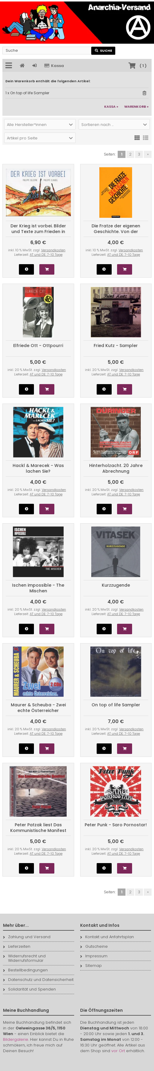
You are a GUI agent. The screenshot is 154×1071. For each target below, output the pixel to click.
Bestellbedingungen (25, 970)
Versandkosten (53, 250)
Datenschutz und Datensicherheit (38, 979)
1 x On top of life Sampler (27, 92)
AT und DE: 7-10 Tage (46, 254)
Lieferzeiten (16, 946)
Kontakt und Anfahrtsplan (107, 937)
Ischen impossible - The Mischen (38, 588)
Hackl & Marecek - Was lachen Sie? (38, 468)
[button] (40, 124)
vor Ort (118, 1051)
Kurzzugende (116, 585)
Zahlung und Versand (26, 937)
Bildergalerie (15, 1039)
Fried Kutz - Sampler (116, 346)
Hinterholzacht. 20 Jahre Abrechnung (116, 468)
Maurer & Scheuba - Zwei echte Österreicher (38, 708)
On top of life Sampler (116, 705)
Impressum (93, 956)
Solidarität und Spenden (29, 989)
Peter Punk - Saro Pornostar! (116, 825)
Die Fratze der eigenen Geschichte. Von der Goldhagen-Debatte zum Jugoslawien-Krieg (115, 234)
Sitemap (91, 965)
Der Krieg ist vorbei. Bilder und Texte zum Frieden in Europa (38, 231)
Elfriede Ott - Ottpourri (38, 346)
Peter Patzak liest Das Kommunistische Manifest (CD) (38, 830)
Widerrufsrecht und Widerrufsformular (24, 958)
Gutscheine (94, 946)
